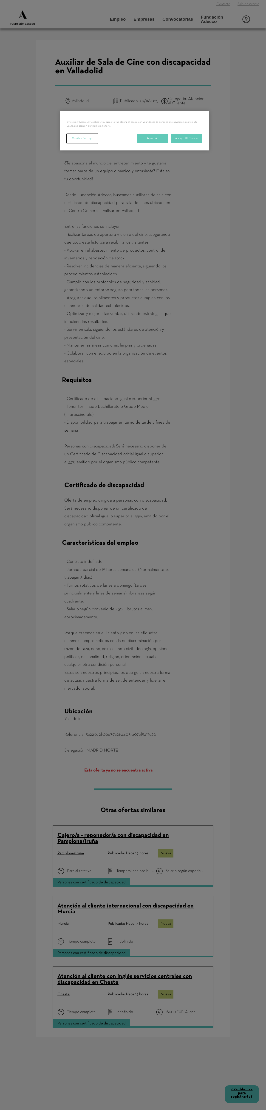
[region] (134, 130)
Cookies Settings (82, 138)
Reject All (153, 138)
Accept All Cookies (186, 138)
